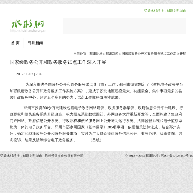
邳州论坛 (96, 53)
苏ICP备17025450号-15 (177, 156)
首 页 (15, 43)
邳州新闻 (35, 43)
